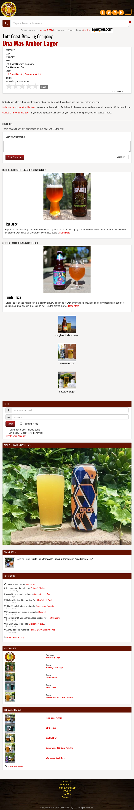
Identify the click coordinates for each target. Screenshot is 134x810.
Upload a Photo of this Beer (15, 112)
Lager (8, 53)
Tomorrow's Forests (45, 606)
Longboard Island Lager (67, 335)
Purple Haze (13, 297)
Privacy (67, 791)
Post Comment (15, 157)
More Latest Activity (15, 637)
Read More (64, 232)
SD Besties (51, 688)
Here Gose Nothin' (54, 718)
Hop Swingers (53, 618)
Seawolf (42, 612)
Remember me (31, 424)
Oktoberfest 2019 (36, 624)
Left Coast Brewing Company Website (24, 74)
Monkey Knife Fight (54, 668)
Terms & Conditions (66, 788)
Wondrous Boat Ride (55, 758)
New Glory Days (53, 658)
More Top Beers (15, 766)
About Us (67, 781)
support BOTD (46, 30)
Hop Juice (11, 224)
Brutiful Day (51, 678)
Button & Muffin (38, 588)
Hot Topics (30, 584)
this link (86, 30)
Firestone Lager (67, 391)
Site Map (67, 794)
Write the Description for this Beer (18, 107)
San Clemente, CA (15, 67)
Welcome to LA (67, 363)
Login (10, 424)
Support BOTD (67, 784)
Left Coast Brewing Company (28, 36)
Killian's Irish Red (43, 600)
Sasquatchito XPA (41, 594)
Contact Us (67, 797)
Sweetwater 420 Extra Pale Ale (59, 698)
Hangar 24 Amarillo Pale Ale (42, 630)
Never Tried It (117, 92)
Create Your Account (15, 436)
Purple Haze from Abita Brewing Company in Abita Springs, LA (61, 559)
